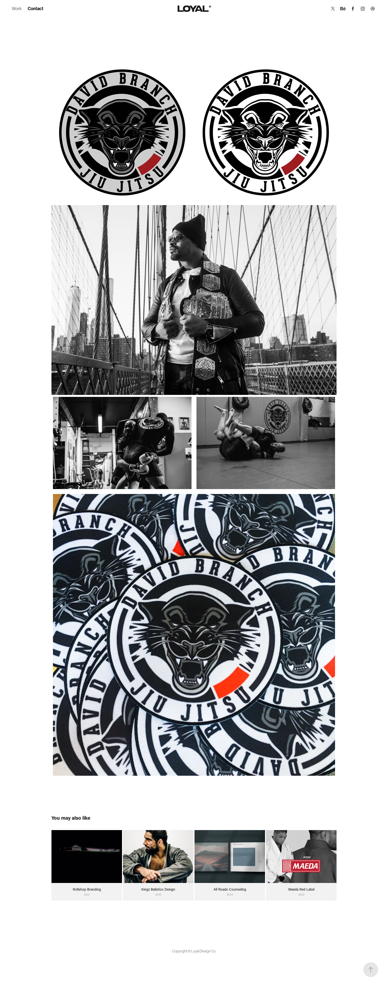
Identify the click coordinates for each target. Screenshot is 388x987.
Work (17, 8)
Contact (35, 8)
